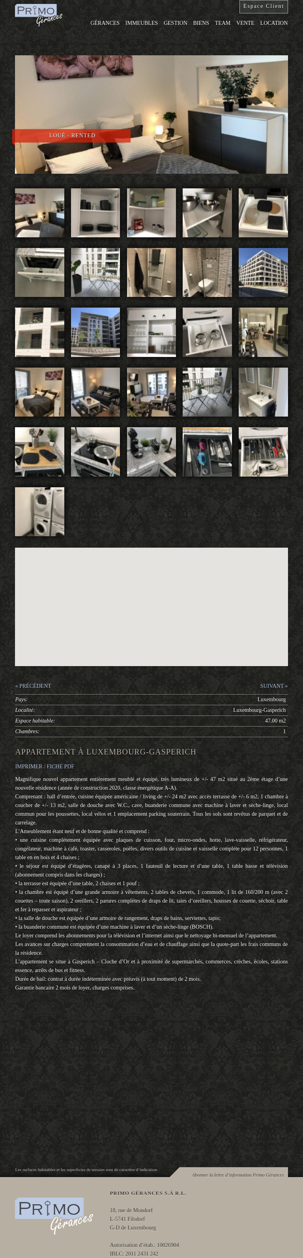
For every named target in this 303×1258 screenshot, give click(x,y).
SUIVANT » (274, 686)
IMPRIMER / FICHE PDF (44, 767)
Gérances (105, 23)
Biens (201, 23)
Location (274, 23)
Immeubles (141, 23)
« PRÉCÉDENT (33, 686)
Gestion (175, 23)
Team (223, 23)
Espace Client (263, 6)
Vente (245, 23)
